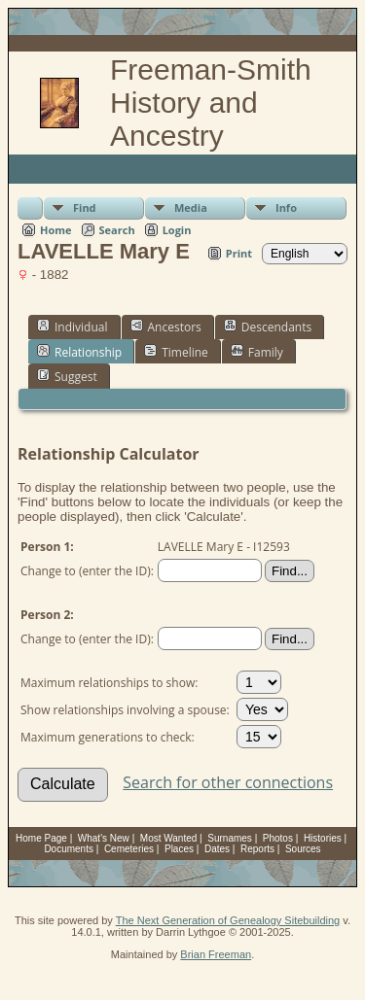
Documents (68, 849)
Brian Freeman (215, 954)
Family (257, 352)
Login (177, 230)
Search (117, 230)
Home (56, 230)
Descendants (267, 326)
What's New (103, 838)
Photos (278, 838)
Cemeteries (129, 849)
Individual (72, 326)
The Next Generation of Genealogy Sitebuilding (228, 920)
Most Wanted (169, 838)
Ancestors (165, 326)
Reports (257, 849)
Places (179, 849)
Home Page (41, 838)
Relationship (79, 352)
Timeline (176, 352)
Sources (303, 849)
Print (239, 253)
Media (190, 207)
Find (84, 207)
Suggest (67, 376)
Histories (323, 838)
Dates (217, 849)
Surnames (229, 838)
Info (286, 207)
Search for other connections (228, 782)
